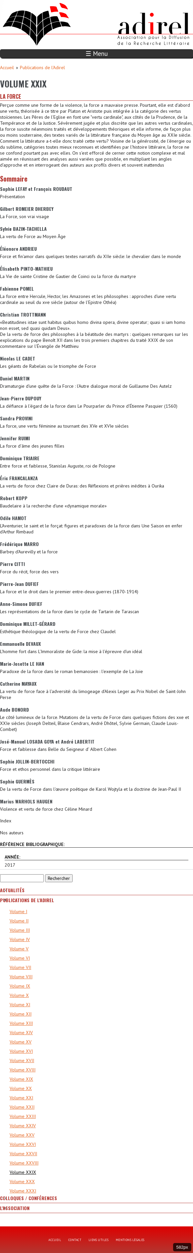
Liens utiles (98, 1240)
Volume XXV (22, 1135)
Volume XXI (21, 1098)
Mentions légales (130, 1240)
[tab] (96, 890)
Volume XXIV (23, 1126)
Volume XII (21, 1014)
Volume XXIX (23, 1172)
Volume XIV (21, 1033)
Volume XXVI (23, 1144)
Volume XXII (22, 1107)
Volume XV (21, 1042)
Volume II (19, 921)
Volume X (19, 995)
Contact (74, 1240)
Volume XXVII (23, 1154)
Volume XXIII (23, 1116)
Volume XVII (22, 1060)
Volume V (19, 949)
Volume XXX (22, 1181)
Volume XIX (21, 1079)
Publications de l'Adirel (42, 67)
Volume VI (20, 958)
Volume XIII (21, 1023)
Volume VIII (21, 977)
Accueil (7, 67)
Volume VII (20, 967)
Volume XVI (21, 1051)
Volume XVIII (22, 1070)
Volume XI (20, 1005)
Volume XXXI (23, 1191)
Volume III (20, 930)
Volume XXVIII (24, 1163)
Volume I (18, 911)
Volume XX (21, 1088)
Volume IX (20, 986)
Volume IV (20, 939)
